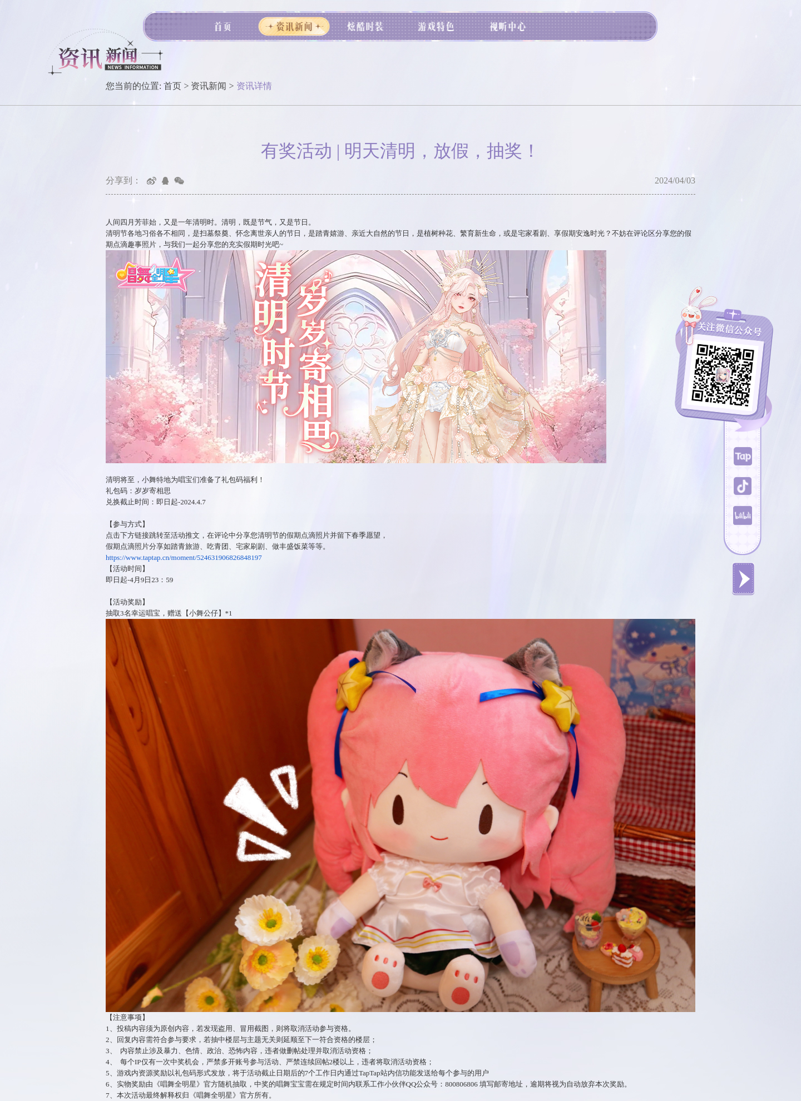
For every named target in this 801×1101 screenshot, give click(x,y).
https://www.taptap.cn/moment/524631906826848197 (184, 557)
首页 (172, 86)
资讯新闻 (208, 86)
